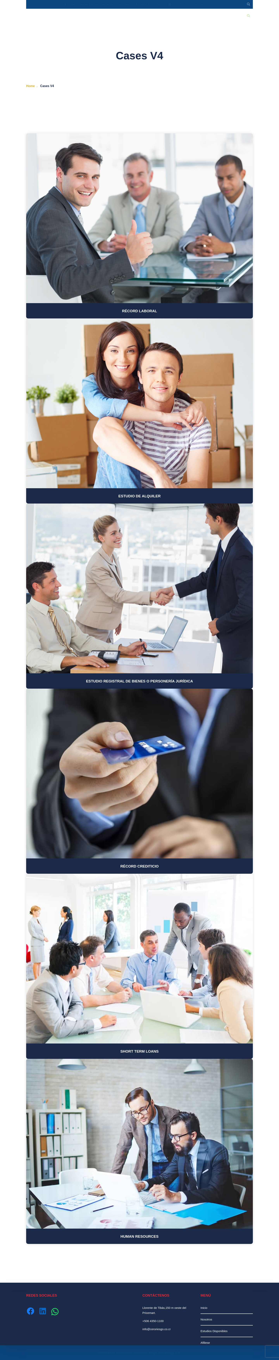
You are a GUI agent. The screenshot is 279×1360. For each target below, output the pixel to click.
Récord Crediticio (139, 866)
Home (30, 86)
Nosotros (47, 16)
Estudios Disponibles (72, 16)
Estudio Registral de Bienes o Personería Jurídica (139, 681)
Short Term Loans (139, 1051)
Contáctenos (149, 16)
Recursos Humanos (104, 16)
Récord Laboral (139, 311)
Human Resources (139, 1236)
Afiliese (205, 1342)
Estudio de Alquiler (139, 496)
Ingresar (168, 16)
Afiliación (129, 16)
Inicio (32, 16)
